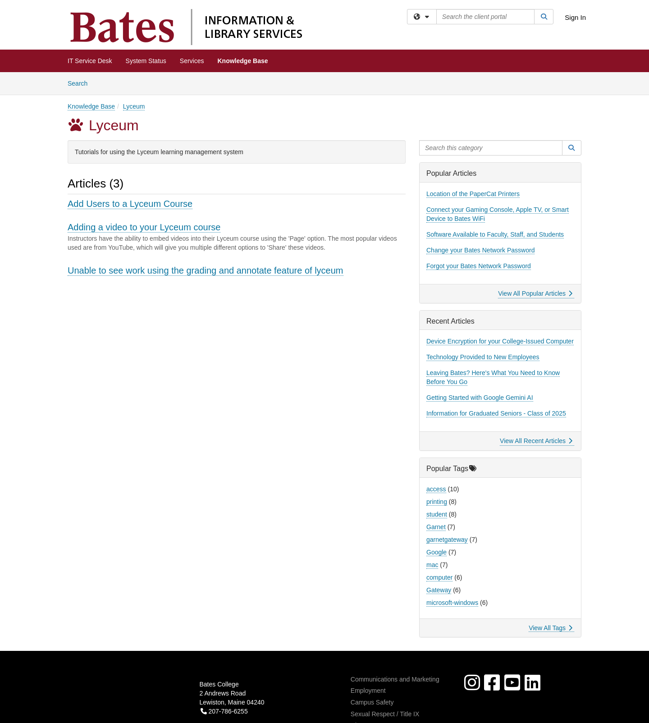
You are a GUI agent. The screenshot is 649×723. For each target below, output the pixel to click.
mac (432, 564)
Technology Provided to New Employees (482, 357)
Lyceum (134, 106)
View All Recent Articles (536, 440)
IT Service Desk (90, 60)
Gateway (438, 590)
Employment (368, 690)
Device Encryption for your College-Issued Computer (500, 341)
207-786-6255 (224, 711)
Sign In (575, 17)
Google (436, 552)
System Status (146, 60)
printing (436, 501)
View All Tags (550, 627)
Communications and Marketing (395, 679)
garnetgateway (447, 539)
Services (192, 60)
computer (439, 577)
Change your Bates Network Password (480, 250)
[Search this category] (490, 148)
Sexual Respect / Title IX (385, 714)
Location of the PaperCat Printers (473, 193)
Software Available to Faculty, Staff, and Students (495, 234)
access (436, 489)
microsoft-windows (452, 602)
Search (81, 82)
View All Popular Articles (535, 293)
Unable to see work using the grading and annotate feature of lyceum (205, 270)
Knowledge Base (243, 60)
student (436, 514)
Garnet (436, 527)
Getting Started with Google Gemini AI (479, 397)
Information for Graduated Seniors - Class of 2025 (496, 413)
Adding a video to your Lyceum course (144, 227)
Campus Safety (372, 702)
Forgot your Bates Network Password (478, 266)
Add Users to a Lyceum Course (130, 204)
